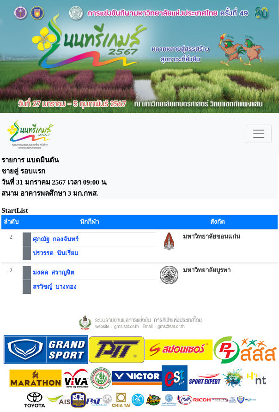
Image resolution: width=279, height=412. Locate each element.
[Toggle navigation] (259, 134)
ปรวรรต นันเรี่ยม (56, 253)
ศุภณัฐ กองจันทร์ (56, 239)
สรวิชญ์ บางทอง (55, 286)
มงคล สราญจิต (53, 272)
